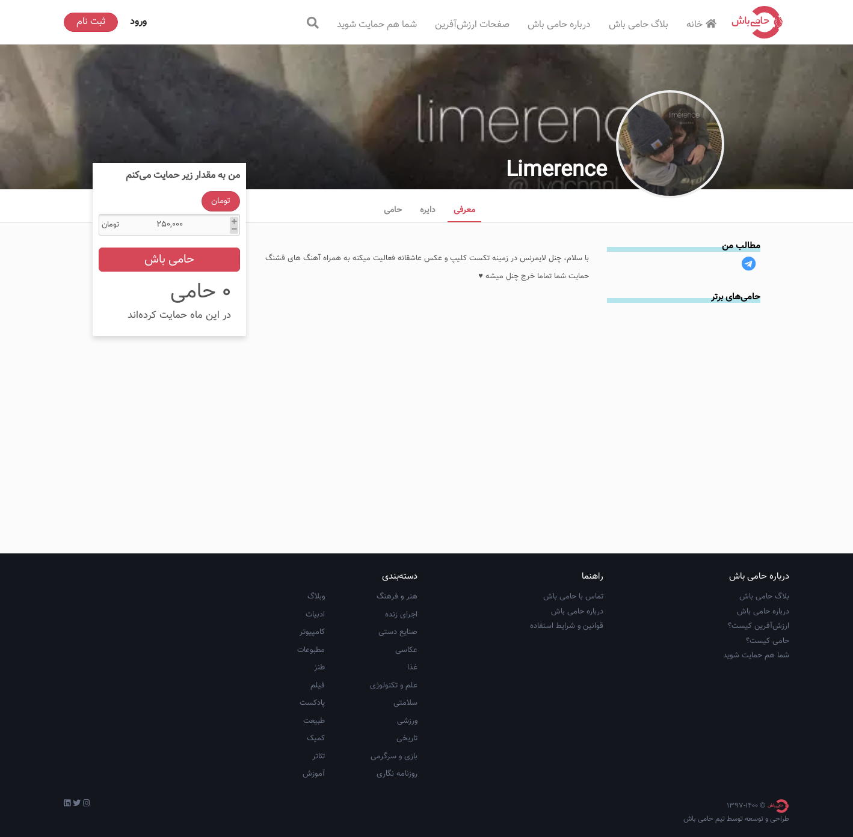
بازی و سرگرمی (394, 756)
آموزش (314, 774)
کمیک (316, 738)
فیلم (317, 686)
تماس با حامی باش (573, 597)
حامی (393, 210)
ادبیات (315, 615)
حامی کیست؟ (767, 641)
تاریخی (406, 738)
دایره (428, 210)
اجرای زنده (401, 615)
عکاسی (406, 650)
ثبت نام (90, 21)
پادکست (312, 703)
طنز (319, 668)
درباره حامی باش (559, 24)
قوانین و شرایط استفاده (566, 626)
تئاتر (318, 756)
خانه (702, 24)
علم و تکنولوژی (393, 686)
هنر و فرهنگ (397, 597)
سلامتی (405, 703)
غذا (412, 668)
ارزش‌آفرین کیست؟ (758, 626)
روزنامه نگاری (397, 774)
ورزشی (407, 721)
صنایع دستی (397, 632)
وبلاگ (316, 597)
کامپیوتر (312, 632)
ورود (138, 21)
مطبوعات (311, 650)
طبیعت (314, 721)
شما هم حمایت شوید (377, 24)
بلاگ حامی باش (638, 24)
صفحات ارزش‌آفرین (472, 24)
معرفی (464, 210)
